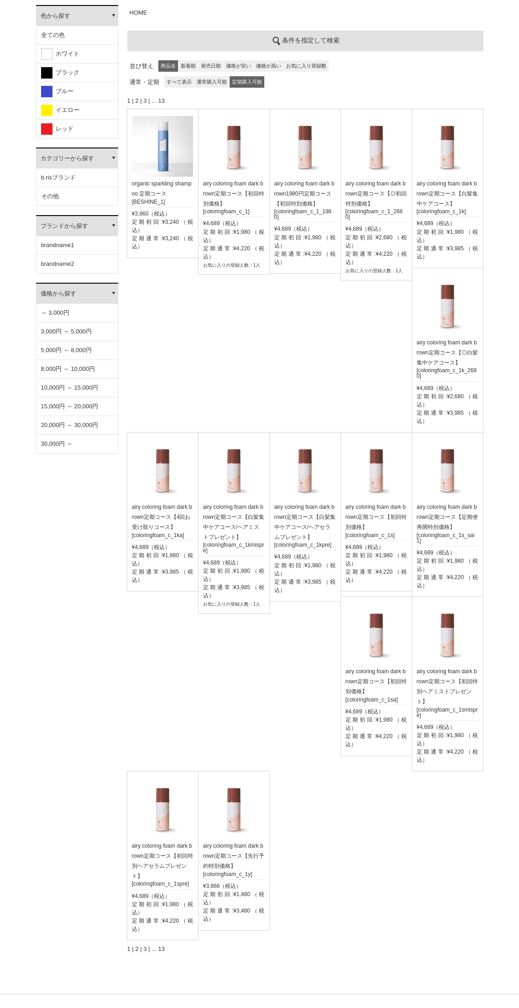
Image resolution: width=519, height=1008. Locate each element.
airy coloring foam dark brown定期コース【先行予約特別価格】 (233, 856)
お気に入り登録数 (306, 66)
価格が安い (238, 66)
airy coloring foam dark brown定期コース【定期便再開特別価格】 (447, 517)
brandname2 (57, 263)
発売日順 (211, 66)
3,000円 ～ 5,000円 (66, 331)
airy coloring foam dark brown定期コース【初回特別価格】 (233, 193)
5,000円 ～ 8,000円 (66, 350)
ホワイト (60, 54)
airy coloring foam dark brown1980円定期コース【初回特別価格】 (304, 193)
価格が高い (268, 66)
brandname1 (57, 245)
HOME (138, 12)
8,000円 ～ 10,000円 (68, 368)
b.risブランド (58, 177)
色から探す (55, 15)
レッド (57, 129)
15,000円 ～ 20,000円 (70, 406)
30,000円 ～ (57, 443)
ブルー (57, 91)
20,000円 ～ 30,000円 (70, 425)
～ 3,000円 (55, 312)
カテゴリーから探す (67, 158)
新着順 (188, 66)
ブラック (60, 73)
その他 (50, 196)
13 (161, 100)
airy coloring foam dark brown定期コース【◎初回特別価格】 (376, 193)
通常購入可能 (212, 81)
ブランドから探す (64, 225)
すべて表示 (179, 81)
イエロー (60, 110)
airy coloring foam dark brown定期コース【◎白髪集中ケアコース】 (447, 352)
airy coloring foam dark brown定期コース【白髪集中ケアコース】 (447, 193)
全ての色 (53, 35)
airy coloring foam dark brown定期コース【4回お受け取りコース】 (162, 517)
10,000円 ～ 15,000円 (70, 387)
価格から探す (58, 293)
